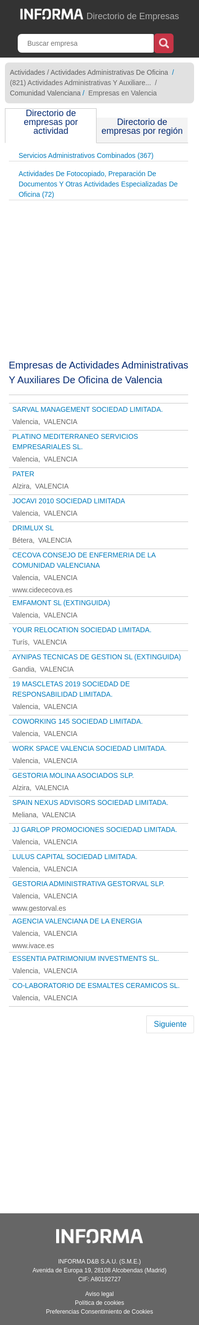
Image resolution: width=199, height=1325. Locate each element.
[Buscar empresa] (87, 43)
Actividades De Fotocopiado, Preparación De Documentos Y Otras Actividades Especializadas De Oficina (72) (98, 184)
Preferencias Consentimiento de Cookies (99, 1311)
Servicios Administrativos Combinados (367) (86, 155)
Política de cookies (99, 1302)
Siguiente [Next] (170, 1024)
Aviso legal (99, 1294)
